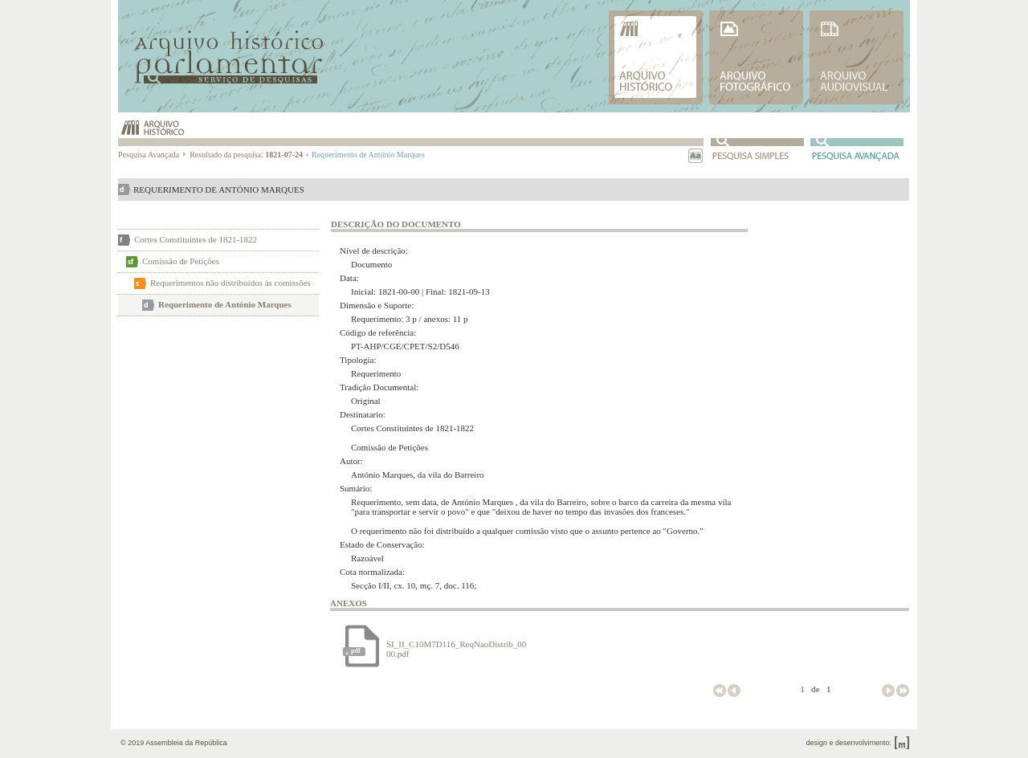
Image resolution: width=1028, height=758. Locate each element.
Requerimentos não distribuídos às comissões (230, 282)
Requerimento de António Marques (225, 304)
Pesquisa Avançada (153, 154)
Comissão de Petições (180, 261)
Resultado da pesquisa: (249, 154)
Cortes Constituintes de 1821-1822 (195, 239)
